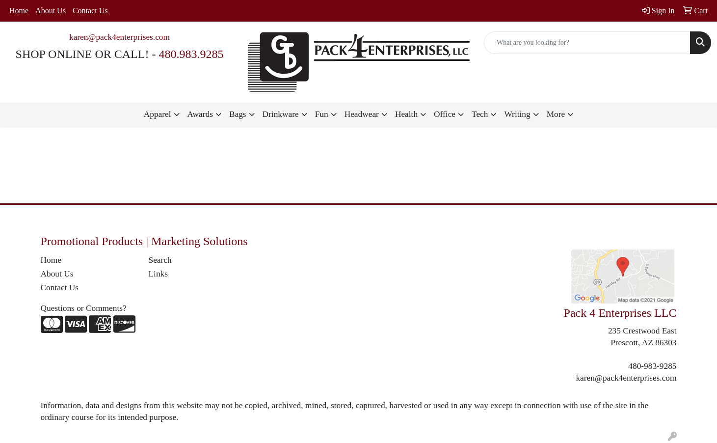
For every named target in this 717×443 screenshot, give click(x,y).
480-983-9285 (652, 366)
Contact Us (90, 10)
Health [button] (406, 114)
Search (160, 260)
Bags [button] (237, 114)
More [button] (556, 114)
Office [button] (444, 114)
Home (18, 10)
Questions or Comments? (84, 308)
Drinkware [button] (281, 114)
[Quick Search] (587, 42)
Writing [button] (517, 114)
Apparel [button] (157, 114)
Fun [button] (321, 114)
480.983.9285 (191, 54)
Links (158, 273)
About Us (50, 10)
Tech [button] (480, 114)
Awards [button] (200, 114)
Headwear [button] (362, 114)
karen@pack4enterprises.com (119, 37)
